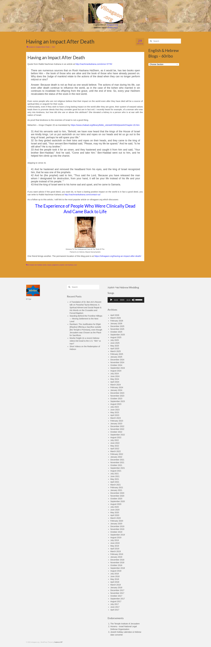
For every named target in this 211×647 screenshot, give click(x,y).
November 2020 (117, 496)
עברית (28, 299)
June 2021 (114, 476)
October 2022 (116, 432)
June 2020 (114, 510)
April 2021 (114, 482)
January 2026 (116, 323)
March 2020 (115, 518)
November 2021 (117, 462)
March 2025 (115, 351)
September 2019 (117, 535)
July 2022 (114, 440)
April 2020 (114, 515)
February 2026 (116, 321)
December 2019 (117, 526)
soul (75, 265)
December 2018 (117, 560)
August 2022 (115, 437)
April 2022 (114, 448)
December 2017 (117, 590)
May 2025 (114, 346)
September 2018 (117, 568)
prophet (61, 265)
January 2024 (116, 390)
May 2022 (114, 446)
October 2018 (116, 565)
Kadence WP (58, 642)
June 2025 (114, 343)
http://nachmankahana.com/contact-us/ (82, 194)
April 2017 (114, 610)
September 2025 (117, 335)
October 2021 (116, 465)
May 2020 (114, 512)
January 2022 (116, 457)
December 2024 (117, 360)
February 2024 (116, 387)
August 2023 (115, 404)
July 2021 (114, 473)
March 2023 (115, 418)
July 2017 (114, 604)
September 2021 (117, 468)
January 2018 (116, 587)
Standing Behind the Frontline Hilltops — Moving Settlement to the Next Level (86, 319)
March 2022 (115, 451)
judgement (55, 265)
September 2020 (117, 501)
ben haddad (38, 265)
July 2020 (114, 507)
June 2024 (114, 376)
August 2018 (115, 571)
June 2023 (114, 410)
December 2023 (117, 393)
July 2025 (114, 340)
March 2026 (115, 318)
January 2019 (116, 557)
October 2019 (116, 532)
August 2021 (115, 471)
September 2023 (117, 401)
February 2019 (116, 554)
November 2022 (117, 429)
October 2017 (116, 596)
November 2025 (117, 329)
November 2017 (117, 593)
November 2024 (117, 362)
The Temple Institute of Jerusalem (125, 624)
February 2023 (116, 421)
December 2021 (117, 460)
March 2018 (115, 585)
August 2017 (115, 601)
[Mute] (133, 299)
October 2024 (116, 365)
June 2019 (114, 543)
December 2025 (117, 326)
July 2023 (114, 407)
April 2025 (114, 348)
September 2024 (117, 368)
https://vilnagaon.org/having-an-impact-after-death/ (117, 256)
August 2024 (115, 371)
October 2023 (116, 398)
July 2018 (114, 574)
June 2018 (114, 576)
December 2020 (117, 493)
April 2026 (114, 315)
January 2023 (116, 423)
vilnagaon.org (112, 24)
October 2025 (116, 332)
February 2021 (116, 487)
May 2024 (114, 379)
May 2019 (114, 546)
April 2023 (114, 415)
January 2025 (116, 357)
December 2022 (117, 426)
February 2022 (116, 454)
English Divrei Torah (43, 47)
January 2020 (116, 523)
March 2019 (115, 551)
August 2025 (115, 337)
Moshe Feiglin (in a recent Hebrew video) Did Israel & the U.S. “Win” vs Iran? (85, 341)
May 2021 (114, 479)
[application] (126, 300)
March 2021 (115, 485)
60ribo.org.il (112, 27)
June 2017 (114, 607)
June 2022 (114, 443)
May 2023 (114, 412)
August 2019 (115, 537)
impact (49, 265)
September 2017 (117, 599)
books (45, 265)
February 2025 (116, 354)
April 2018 (114, 582)
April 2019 (114, 549)
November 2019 (117, 529)
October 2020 (116, 498)
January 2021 (116, 490)
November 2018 (117, 562)
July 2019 (114, 540)
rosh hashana (69, 265)
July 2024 (114, 373)
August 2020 (115, 504)
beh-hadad (30, 265)
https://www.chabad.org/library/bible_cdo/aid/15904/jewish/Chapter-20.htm (105, 125)
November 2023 (117, 396)
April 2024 (114, 382)
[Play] (111, 299)
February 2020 (116, 521)
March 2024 (115, 385)
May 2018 (114, 579)
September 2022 (117, 435)
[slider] (122, 300)
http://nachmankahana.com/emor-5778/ (93, 64)
